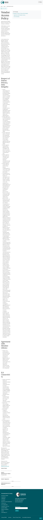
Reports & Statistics (4, 509)
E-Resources (3, 503)
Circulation (3, 500)
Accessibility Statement (26, 517)
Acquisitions (3, 497)
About (4, 6)
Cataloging (3, 498)
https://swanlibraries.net (18, 501)
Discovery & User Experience (6, 501)
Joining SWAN (4, 517)
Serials (2, 510)
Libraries (9, 517)
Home (1, 6)
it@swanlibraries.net (5, 466)
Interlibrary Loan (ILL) (5, 506)
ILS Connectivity (16, 16)
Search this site (17, 506)
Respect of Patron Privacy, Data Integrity (21, 13)
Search (17, 510)
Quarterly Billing (4, 507)
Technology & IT (4, 512)
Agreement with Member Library (19, 15)
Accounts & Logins (4, 495)
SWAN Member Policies (10, 6)
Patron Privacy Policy (17, 517)
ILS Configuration (4, 504)
